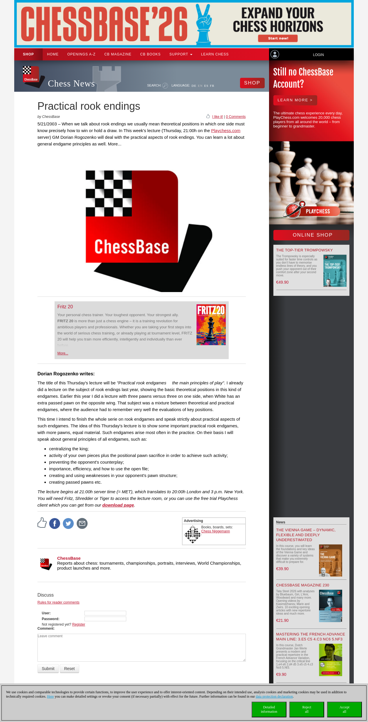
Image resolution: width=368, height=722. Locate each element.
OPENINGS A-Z (81, 54)
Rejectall (306, 709)
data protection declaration (274, 696)
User (46, 613)
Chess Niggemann (215, 531)
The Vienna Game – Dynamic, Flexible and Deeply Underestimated (306, 535)
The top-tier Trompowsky (304, 250)
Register (78, 624)
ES (206, 85)
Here (50, 696)
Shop (28, 54)
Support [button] (180, 54)
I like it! (217, 117)
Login (318, 55)
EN (200, 85)
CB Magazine (117, 54)
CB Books (150, 54)
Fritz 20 (65, 306)
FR (212, 85)
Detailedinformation (269, 709)
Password (50, 619)
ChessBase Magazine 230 (302, 585)
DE (194, 85)
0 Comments (236, 117)
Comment (45, 628)
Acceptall (344, 709)
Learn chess (215, 54)
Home (53, 54)
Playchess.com (225, 130)
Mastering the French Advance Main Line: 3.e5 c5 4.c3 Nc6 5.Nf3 (310, 636)
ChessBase (69, 558)
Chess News (71, 83)
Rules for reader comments (58, 602)
